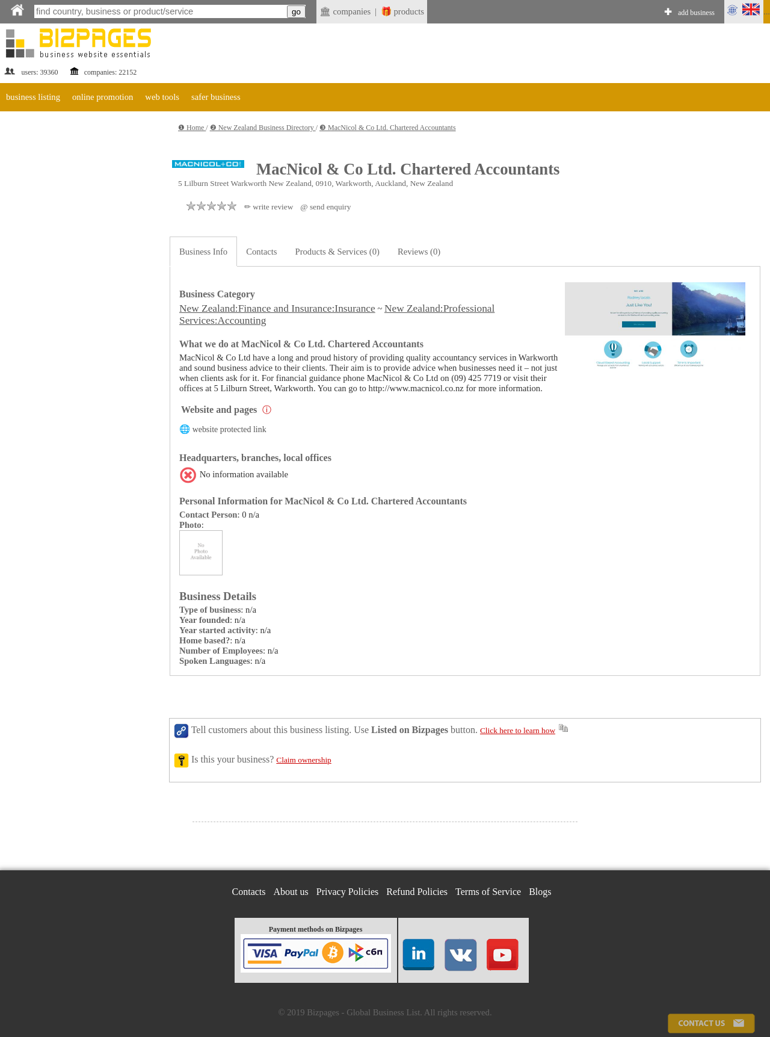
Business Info (203, 251)
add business (696, 12)
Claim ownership (303, 759)
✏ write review (268, 206)
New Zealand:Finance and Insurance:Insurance (277, 308)
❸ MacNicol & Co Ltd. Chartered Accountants (387, 127)
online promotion (102, 97)
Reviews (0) (419, 251)
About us (291, 892)
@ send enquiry (325, 206)
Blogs (540, 892)
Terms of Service (488, 892)
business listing (33, 97)
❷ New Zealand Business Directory (263, 127)
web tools (162, 97)
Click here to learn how (517, 730)
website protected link (229, 429)
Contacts (261, 251)
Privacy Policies (347, 892)
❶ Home (192, 127)
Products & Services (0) (337, 251)
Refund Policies (417, 892)
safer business (216, 97)
